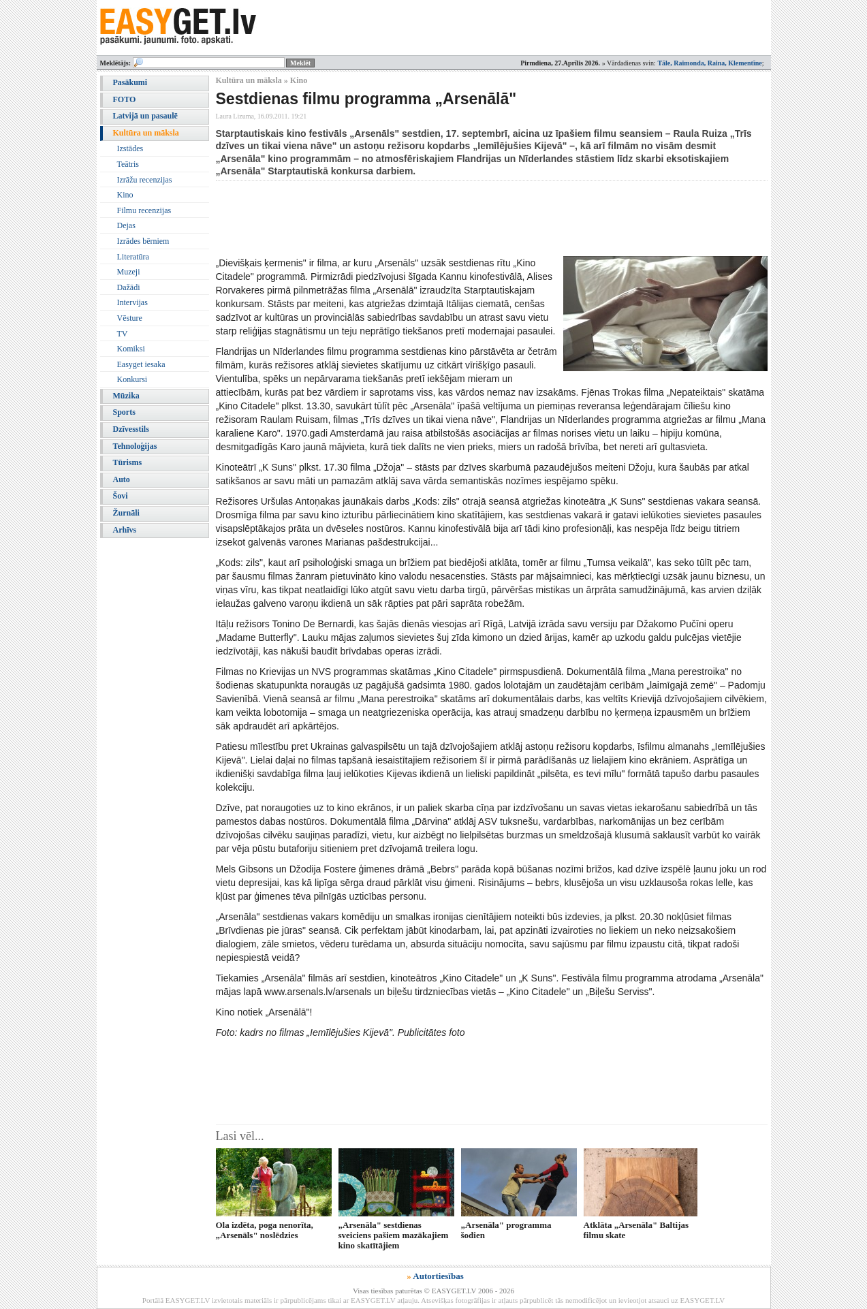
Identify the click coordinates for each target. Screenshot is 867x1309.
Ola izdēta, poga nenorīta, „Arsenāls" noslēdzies (264, 1230)
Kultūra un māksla (146, 133)
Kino (125, 195)
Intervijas (132, 302)
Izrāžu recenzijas (144, 180)
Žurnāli (126, 513)
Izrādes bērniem (143, 241)
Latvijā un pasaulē (145, 116)
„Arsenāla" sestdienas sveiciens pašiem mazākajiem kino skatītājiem (393, 1235)
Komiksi (131, 348)
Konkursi (132, 379)
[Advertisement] (464, 218)
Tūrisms (127, 462)
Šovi (120, 496)
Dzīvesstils (131, 429)
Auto (121, 479)
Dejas (126, 225)
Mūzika (126, 395)
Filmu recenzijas (144, 210)
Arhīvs (125, 530)
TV (122, 333)
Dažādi (128, 287)
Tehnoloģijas (135, 446)
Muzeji (128, 272)
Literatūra (133, 257)
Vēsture (129, 318)
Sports (124, 412)
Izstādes (130, 148)
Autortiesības (438, 1276)
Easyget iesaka (141, 364)
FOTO (124, 99)
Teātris (128, 164)
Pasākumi (130, 82)
